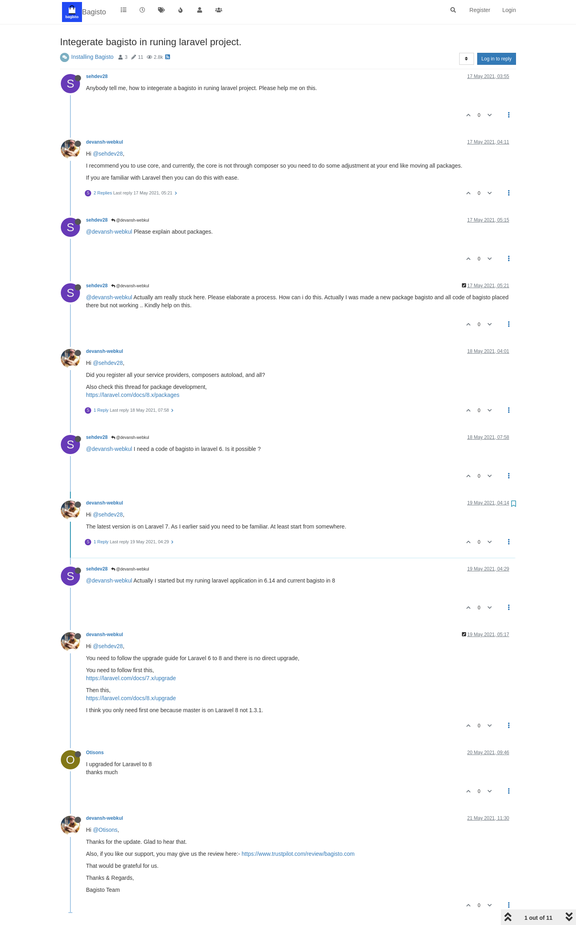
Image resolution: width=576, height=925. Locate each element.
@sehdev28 (108, 153)
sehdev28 (97, 76)
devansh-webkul (104, 142)
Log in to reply (497, 59)
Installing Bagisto (92, 57)
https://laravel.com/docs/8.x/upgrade (131, 698)
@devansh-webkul (130, 220)
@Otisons (105, 830)
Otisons (95, 752)
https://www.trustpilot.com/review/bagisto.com (298, 854)
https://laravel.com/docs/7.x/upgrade (131, 678)
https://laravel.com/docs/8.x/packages (132, 395)
